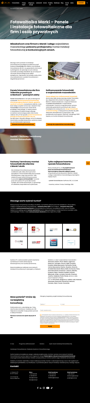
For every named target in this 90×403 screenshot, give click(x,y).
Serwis (45, 3)
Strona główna (13, 8)
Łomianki (62, 274)
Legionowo (71, 262)
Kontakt (81, 3)
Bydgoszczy (63, 279)
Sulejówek (57, 276)
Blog (62, 3)
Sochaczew (72, 269)
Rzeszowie (58, 281)
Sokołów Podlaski (63, 272)
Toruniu (60, 283)
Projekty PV (50, 3)
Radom (57, 262)
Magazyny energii (31, 3)
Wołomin (74, 267)
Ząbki (67, 263)
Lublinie (70, 279)
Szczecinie (66, 283)
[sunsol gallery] (18, 230)
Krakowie (78, 279)
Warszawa (51, 262)
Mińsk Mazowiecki (59, 265)
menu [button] (72, 3)
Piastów (63, 267)
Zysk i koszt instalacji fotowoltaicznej (60, 344)
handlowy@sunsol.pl (53, 377)
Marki (66, 269)
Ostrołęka (57, 263)
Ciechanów (68, 265)
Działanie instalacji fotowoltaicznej (23, 124)
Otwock (63, 263)
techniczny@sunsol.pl (72, 376)
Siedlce (66, 262)
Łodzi (73, 279)
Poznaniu (50, 283)
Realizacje (57, 3)
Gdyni (55, 283)
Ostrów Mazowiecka (54, 267)
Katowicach (65, 281)
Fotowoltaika (15, 3)
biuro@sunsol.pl (33, 377)
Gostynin (72, 272)
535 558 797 (34, 376)
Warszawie (51, 281)
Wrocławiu (56, 279)
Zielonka (74, 271)
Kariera (42, 344)
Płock (61, 262)
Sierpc (56, 272)
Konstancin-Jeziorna (65, 271)
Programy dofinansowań (27, 344)
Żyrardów (73, 263)
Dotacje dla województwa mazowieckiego (61, 124)
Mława (63, 269)
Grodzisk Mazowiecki (54, 269)
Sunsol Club (67, 3)
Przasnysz (74, 274)
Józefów (50, 276)
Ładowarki (39, 3)
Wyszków (68, 267)
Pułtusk (66, 276)
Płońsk (74, 265)
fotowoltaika (20, 66)
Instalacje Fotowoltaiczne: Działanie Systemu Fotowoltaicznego (30, 349)
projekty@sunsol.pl (72, 378)
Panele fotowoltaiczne (17, 99)
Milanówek (51, 274)
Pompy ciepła (24, 3)
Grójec (57, 274)
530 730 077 (71, 374)
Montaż (18, 8)
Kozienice (51, 272)
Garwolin (67, 274)
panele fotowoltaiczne (54, 103)
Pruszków (51, 265)
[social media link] (38, 388)
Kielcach (71, 281)
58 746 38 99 (33, 374)
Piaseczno (51, 263)
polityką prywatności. (62, 317)
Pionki (62, 276)
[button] (87, 2)
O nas (12, 344)
